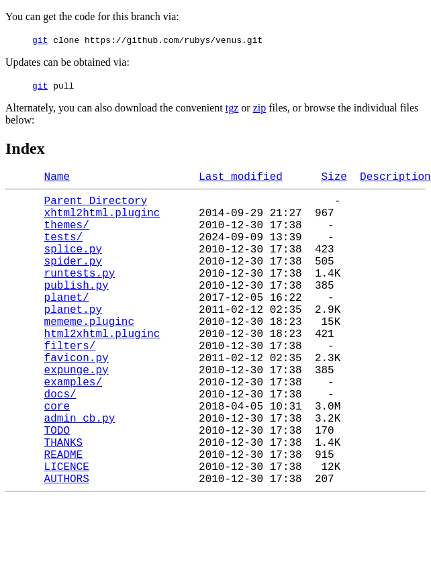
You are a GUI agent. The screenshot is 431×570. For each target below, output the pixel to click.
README (63, 515)
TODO (57, 486)
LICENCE (66, 530)
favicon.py (76, 397)
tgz (232, 107)
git (40, 40)
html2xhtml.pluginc (102, 368)
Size (333, 178)
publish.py (76, 308)
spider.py (73, 279)
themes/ (66, 235)
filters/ (70, 382)
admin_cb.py (79, 471)
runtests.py (79, 294)
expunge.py (76, 412)
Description (395, 178)
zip (260, 107)
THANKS (63, 500)
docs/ (60, 441)
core (57, 456)
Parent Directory (96, 205)
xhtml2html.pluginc (102, 220)
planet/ (66, 323)
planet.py (73, 338)
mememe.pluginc (89, 353)
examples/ (73, 427)
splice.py (73, 264)
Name (57, 178)
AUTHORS (66, 545)
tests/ (63, 249)
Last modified (241, 178)
